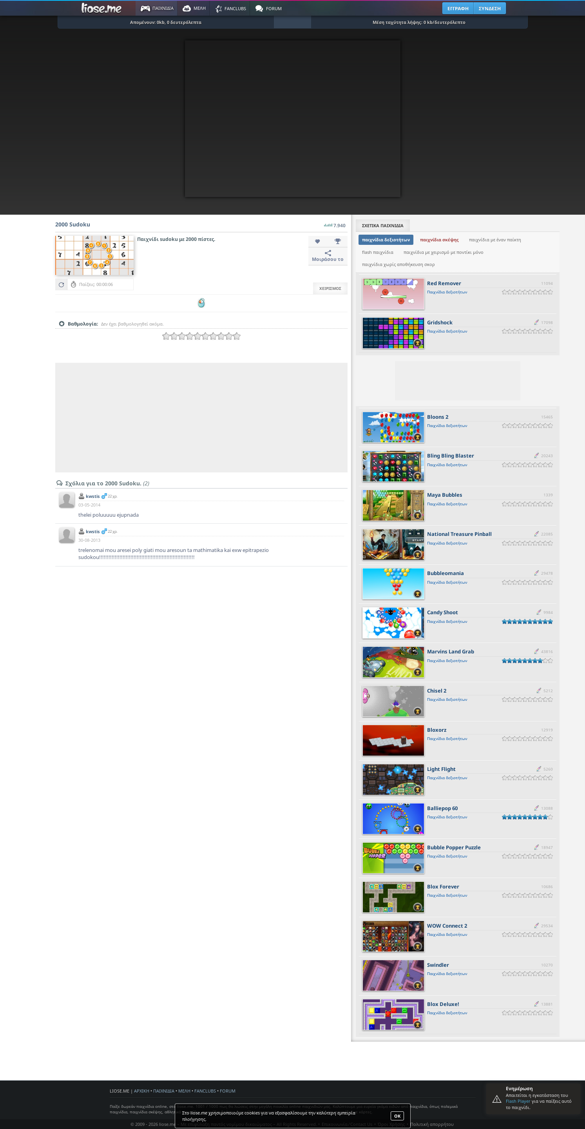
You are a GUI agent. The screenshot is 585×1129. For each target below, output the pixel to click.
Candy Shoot (442, 612)
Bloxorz (436, 729)
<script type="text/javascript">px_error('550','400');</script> (292, 118)
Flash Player (518, 1101)
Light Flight (441, 769)
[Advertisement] (201, 417)
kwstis (93, 496)
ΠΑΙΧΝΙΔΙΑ (163, 1091)
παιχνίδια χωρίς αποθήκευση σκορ (398, 264)
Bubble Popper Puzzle (454, 847)
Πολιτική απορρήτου (432, 1124)
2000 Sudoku (72, 224)
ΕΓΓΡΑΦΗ (458, 8)
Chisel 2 (436, 690)
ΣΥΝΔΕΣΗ (490, 8)
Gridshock (440, 322)
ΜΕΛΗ (184, 1091)
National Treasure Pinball (459, 533)
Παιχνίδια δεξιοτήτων (447, 292)
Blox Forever (443, 886)
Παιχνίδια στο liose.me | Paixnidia (102, 8)
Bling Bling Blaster (450, 455)
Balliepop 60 (442, 808)
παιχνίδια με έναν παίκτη (495, 239)
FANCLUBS (205, 1091)
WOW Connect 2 (447, 925)
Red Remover (444, 283)
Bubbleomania (445, 573)
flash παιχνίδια (377, 252)
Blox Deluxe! (443, 1004)
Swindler (438, 964)
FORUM (227, 1091)
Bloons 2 (437, 416)
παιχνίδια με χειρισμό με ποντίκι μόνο (444, 252)
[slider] (201, 336)
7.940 (335, 223)
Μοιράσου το (328, 256)
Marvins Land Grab (450, 651)
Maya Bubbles (444, 494)
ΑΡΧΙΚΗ (141, 1091)
